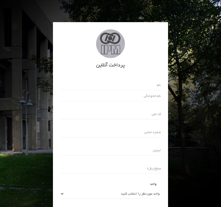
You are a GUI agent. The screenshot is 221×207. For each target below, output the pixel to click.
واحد (153, 184)
